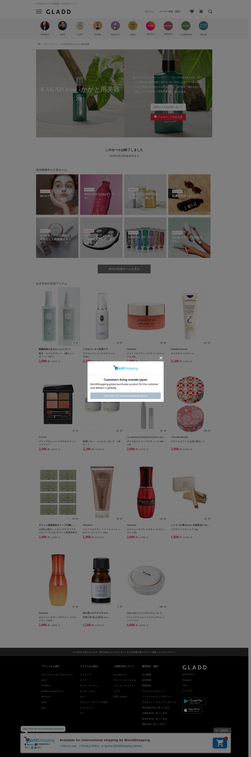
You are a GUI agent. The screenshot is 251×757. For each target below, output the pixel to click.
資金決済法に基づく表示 (154, 718)
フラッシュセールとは (124, 680)
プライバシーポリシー (153, 691)
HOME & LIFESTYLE (52, 691)
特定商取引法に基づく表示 (155, 707)
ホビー (83, 696)
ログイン (149, 11)
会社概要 (146, 674)
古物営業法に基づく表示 (154, 713)
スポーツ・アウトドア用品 (93, 702)
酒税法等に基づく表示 (153, 724)
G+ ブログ (187, 690)
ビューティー (87, 707)
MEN (44, 680)
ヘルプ (116, 691)
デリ (82, 713)
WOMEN (45, 685)
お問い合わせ (120, 696)
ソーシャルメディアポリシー (157, 696)
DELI (44, 707)
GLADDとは (119, 674)
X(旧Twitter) (188, 674)
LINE (185, 685)
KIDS (44, 702)
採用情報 (146, 680)
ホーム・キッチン (89, 685)
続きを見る (180, 91)
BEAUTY (46, 696)
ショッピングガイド (123, 685)
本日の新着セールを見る (124, 268)
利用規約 (146, 685)
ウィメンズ (85, 674)
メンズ (83, 680)
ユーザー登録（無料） (170, 11)
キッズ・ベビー (88, 691)
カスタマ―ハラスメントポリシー (159, 702)
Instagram (186, 680)
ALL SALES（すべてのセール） (57, 674)
